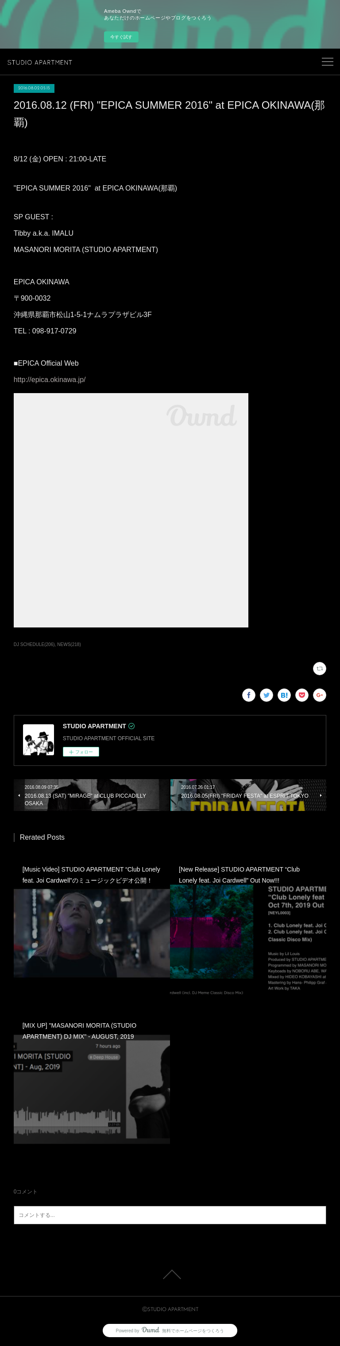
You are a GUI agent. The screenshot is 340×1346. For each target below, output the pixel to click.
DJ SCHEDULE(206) (34, 644)
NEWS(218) (69, 644)
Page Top (170, 1274)
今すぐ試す (121, 36)
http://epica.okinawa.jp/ (50, 379)
